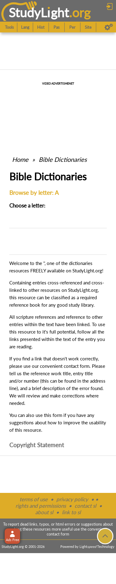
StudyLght (39, 12)
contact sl (85, 505)
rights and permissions (40, 505)
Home (20, 159)
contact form (76, 366)
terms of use (33, 499)
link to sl (71, 512)
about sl (44, 512)
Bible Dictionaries (63, 159)
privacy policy (72, 499)
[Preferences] (109, 27)
